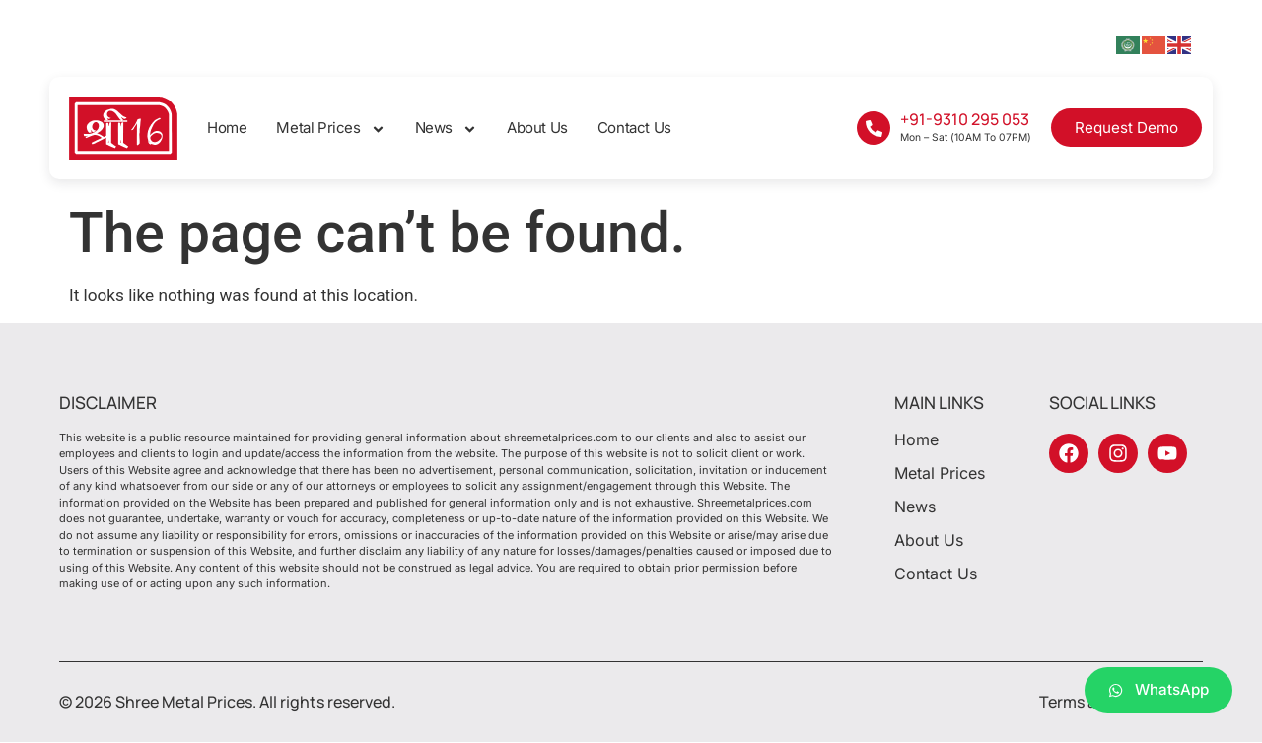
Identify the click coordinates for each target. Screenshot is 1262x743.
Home (226, 127)
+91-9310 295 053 (964, 119)
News (446, 128)
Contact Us (634, 127)
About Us (537, 127)
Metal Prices (330, 128)
